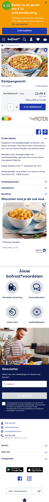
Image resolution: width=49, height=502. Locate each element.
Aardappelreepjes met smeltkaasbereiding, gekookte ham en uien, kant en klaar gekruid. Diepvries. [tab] (22, 157)
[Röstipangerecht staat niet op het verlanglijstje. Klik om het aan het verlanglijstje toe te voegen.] (45, 50)
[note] (24, 245)
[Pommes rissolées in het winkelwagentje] (44, 250)
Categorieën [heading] (24, 458)
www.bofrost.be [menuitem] (10, 427)
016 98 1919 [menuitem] (8, 435)
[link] (14, 39)
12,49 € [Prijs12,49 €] (40, 93)
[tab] (31, 39)
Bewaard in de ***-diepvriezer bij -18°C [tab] (21, 166)
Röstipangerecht (13, 81)
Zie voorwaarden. (20, 24)
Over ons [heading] (24, 452)
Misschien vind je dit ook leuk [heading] (22, 199)
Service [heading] (24, 445)
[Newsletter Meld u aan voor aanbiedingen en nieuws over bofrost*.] (24, 392)
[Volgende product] (45, 203)
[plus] (16, 107)
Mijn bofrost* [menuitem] (8, 423)
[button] (5, 39)
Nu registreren (25, 395)
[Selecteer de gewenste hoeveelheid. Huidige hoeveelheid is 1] (10, 107)
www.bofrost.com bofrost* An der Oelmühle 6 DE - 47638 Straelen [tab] (23, 173)
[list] (24, 305)
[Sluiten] (46, 2)
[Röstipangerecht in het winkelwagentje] (33, 107)
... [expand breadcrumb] (5, 45)
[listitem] (12, 292)
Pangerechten (13, 45)
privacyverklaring (26, 409)
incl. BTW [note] (39, 252)
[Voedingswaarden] (7, 118)
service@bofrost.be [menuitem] (11, 431)
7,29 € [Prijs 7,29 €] (38, 250)
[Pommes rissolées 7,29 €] (24, 229)
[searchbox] (24, 39)
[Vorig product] (4, 203)
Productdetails (42, 86)
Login (21, 93)
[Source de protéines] (39, 119)
